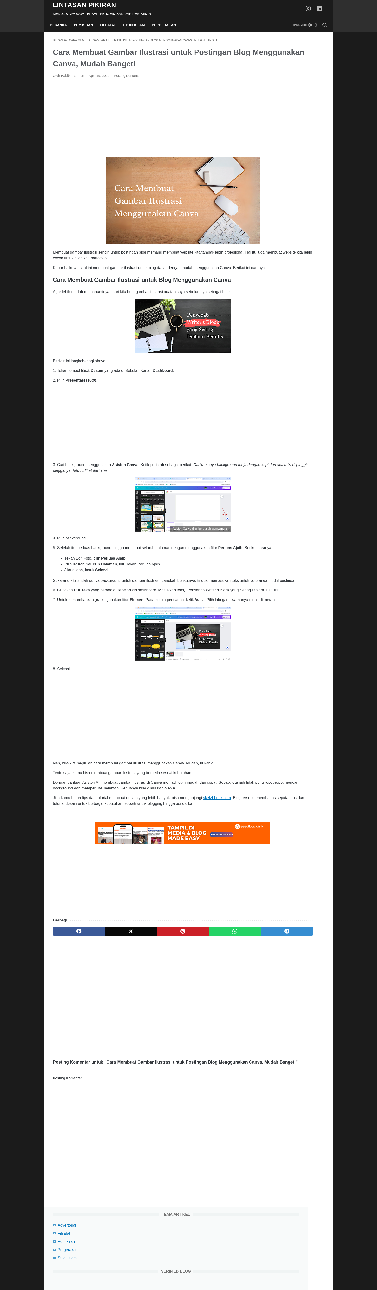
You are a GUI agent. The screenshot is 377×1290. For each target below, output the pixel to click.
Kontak (246, 1273)
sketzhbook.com (217, 841)
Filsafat (111, 25)
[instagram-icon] (310, 9)
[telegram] (216, 980)
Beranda (61, 25)
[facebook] (71, 980)
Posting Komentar (127, 79)
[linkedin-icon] (320, 9)
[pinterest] (144, 980)
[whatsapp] (180, 980)
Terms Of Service (156, 1273)
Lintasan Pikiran (84, 5)
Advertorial (266, 54)
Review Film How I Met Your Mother (288, 381)
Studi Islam (136, 25)
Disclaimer (209, 1273)
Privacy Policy (185, 1273)
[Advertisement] (144, 121)
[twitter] (107, 980)
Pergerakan (167, 25)
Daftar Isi (229, 1273)
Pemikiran (86, 25)
